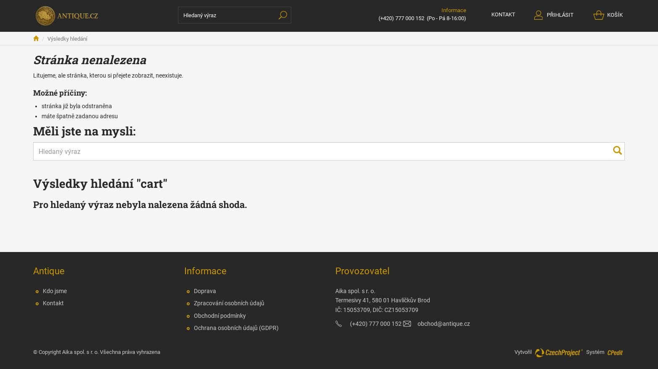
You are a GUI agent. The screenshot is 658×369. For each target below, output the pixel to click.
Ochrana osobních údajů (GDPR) (236, 328)
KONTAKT (503, 14)
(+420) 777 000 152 (401, 18)
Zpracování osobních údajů (229, 303)
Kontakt (53, 303)
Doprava (205, 291)
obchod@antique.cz (444, 323)
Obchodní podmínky (220, 315)
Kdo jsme (55, 291)
